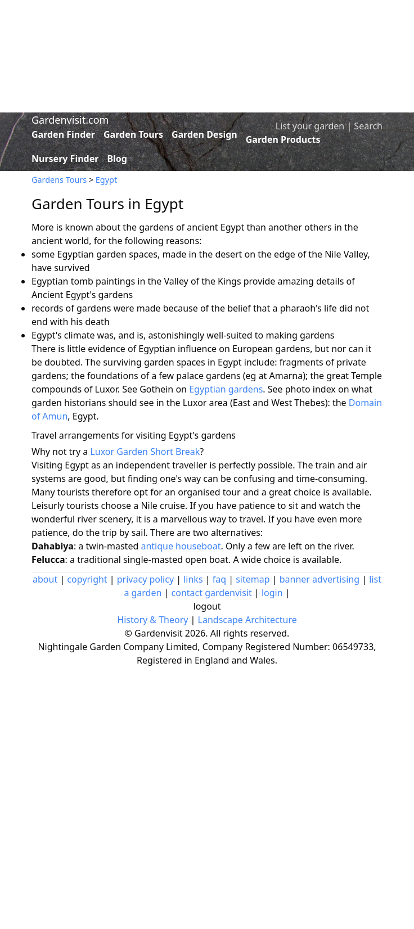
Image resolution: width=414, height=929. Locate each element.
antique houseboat (180, 546)
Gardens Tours (59, 179)
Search (368, 126)
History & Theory (152, 620)
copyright (87, 579)
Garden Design (204, 134)
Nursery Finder (65, 158)
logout (207, 606)
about (45, 579)
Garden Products (283, 139)
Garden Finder (63, 134)
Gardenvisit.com (70, 120)
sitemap (252, 579)
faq (219, 579)
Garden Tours (133, 134)
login (272, 593)
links (192, 579)
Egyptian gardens (226, 389)
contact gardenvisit (212, 593)
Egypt (106, 179)
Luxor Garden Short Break (145, 451)
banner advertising (319, 579)
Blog (117, 158)
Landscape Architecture (247, 620)
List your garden (310, 126)
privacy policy (145, 579)
